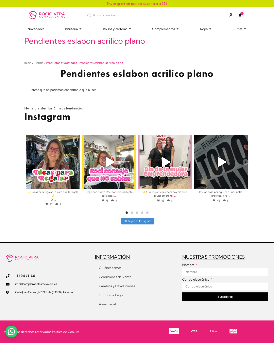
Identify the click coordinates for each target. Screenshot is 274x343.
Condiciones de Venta (115, 277)
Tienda (38, 63)
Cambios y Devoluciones (117, 286)
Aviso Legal (107, 304)
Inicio (27, 63)
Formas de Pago (111, 295)
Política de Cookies (65, 332)
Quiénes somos (110, 268)
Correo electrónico (196, 279)
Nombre (188, 265)
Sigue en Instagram (137, 220)
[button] (11, 331)
